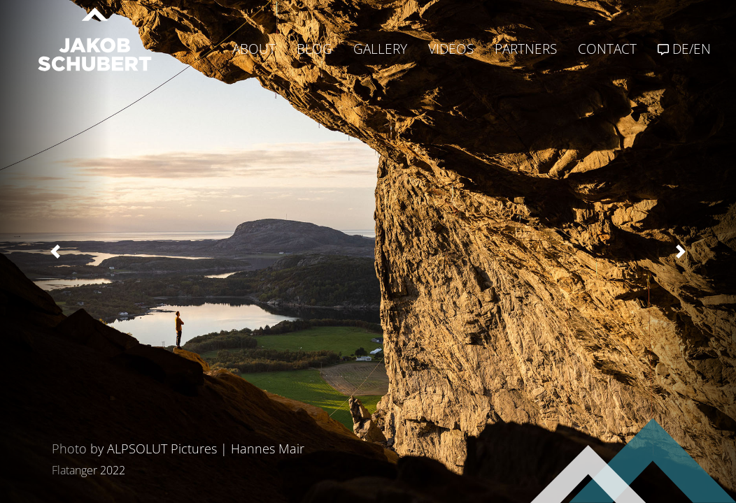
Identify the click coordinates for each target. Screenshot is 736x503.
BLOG (314, 49)
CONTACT (607, 49)
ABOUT (254, 49)
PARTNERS (526, 49)
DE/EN (684, 49)
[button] (55, 251)
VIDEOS (451, 49)
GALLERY (380, 49)
